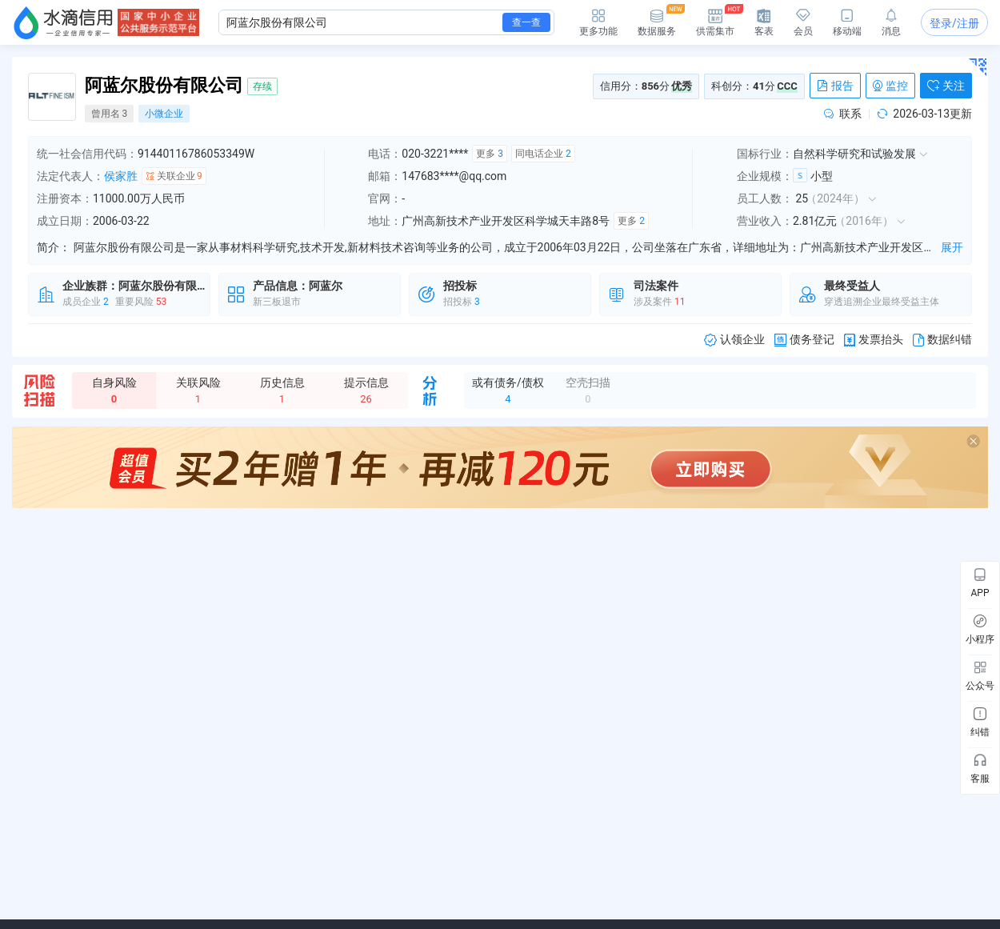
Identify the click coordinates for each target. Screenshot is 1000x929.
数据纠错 (942, 339)
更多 (489, 153)
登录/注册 (954, 23)
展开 (952, 247)
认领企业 (734, 339)
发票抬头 (873, 339)
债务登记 (804, 339)
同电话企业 (543, 153)
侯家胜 (121, 176)
